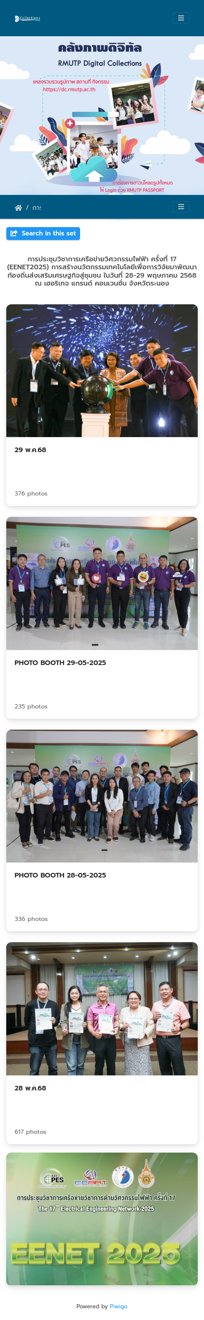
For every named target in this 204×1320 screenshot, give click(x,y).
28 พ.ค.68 (30, 1088)
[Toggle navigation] (181, 18)
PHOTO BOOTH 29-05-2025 (60, 663)
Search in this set (43, 233)
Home (19, 208)
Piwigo (118, 1306)
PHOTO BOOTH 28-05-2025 (60, 875)
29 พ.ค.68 (30, 450)
